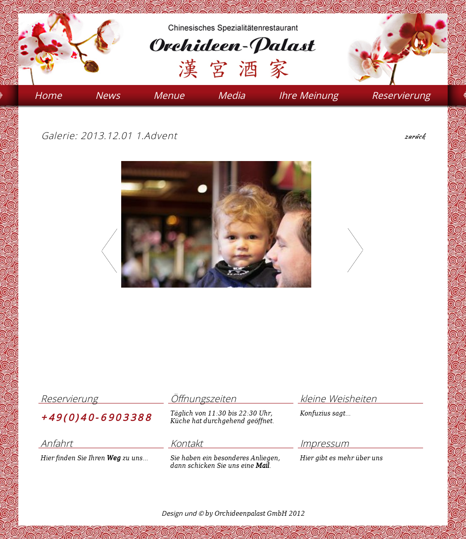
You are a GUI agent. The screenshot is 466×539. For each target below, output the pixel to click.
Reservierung (401, 95)
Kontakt (186, 443)
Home (48, 95)
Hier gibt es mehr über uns (341, 458)
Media (231, 95)
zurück (414, 137)
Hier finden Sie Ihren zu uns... (94, 458)
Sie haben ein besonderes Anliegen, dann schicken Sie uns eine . (225, 461)
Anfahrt (56, 443)
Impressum (324, 443)
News (107, 95)
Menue (168, 95)
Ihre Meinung (308, 95)
